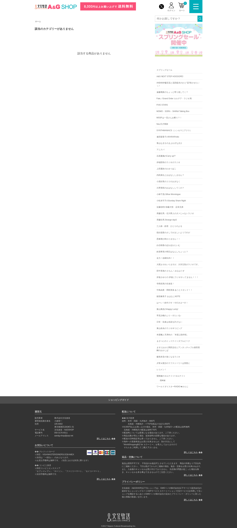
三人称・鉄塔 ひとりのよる (169, 226)
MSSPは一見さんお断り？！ (169, 118)
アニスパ (160, 149)
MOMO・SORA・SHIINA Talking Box (173, 111)
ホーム (38, 21)
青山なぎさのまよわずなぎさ (169, 143)
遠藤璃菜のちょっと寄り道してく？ (172, 92)
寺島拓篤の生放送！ (165, 283)
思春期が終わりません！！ (168, 239)
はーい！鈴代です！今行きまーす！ (172, 303)
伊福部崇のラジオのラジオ (168, 162)
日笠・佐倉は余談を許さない (169, 322)
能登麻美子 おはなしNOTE (168, 296)
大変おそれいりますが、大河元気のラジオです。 (178, 264)
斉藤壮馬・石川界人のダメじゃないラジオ (175, 213)
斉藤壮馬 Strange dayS (167, 220)
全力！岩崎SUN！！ (165, 258)
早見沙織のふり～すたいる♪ (169, 315)
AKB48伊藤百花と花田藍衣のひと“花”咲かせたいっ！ (178, 84)
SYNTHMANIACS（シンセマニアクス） (174, 130)
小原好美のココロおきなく (168, 181)
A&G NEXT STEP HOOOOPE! (170, 76)
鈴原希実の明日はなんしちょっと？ (172, 252)
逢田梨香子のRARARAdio (168, 137)
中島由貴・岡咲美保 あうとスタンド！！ (174, 290)
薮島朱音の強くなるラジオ (168, 357)
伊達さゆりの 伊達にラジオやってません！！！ (177, 277)
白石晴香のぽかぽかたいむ (168, 245)
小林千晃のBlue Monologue (169, 194)
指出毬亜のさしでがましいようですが (173, 232)
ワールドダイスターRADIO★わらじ (172, 386)
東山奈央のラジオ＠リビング (169, 328)
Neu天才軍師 (162, 124)
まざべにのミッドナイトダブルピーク (173, 341)
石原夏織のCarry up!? (166, 156)
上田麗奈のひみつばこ (166, 169)
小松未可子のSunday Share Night (171, 201)
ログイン (171, 10)
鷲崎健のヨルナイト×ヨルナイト (171, 376)
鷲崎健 (162, 380)
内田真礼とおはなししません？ (170, 175)
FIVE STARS (162, 105)
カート (183, 7)
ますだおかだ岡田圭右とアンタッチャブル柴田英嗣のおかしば (178, 349)
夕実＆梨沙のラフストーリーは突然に (173, 363)
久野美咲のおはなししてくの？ (170, 188)
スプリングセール (164, 70)
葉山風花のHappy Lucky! (167, 309)
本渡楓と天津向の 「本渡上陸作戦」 (173, 335)
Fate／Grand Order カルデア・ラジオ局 (174, 98)
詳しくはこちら (104, 438)
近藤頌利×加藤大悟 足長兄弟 (170, 207)
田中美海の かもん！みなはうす (171, 271)
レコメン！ (161, 369)
